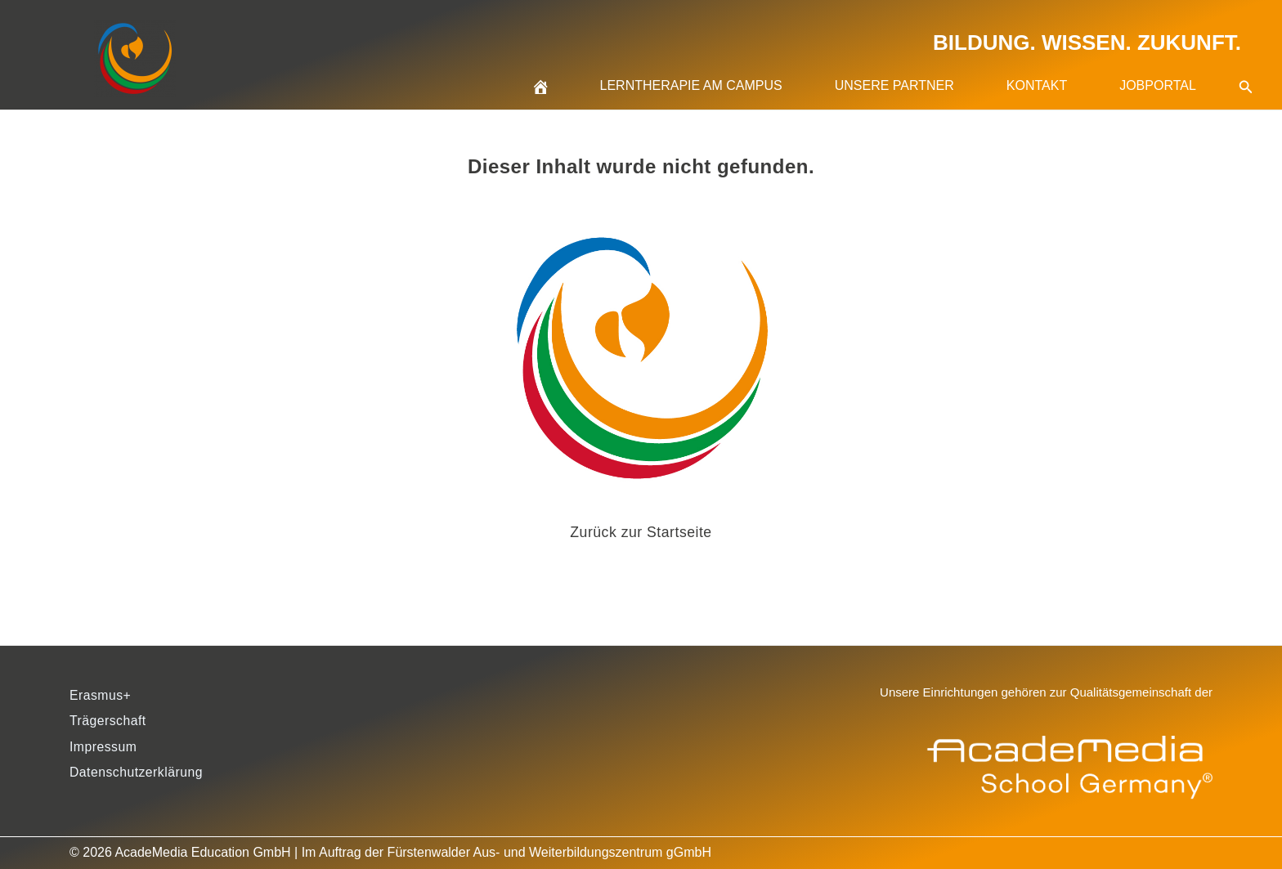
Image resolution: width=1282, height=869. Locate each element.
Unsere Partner (894, 85)
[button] (1246, 67)
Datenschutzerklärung (137, 774)
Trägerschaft (108, 721)
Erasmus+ (100, 695)
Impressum (103, 748)
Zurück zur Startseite (641, 532)
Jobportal (1157, 85)
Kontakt (1036, 85)
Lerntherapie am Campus (691, 85)
